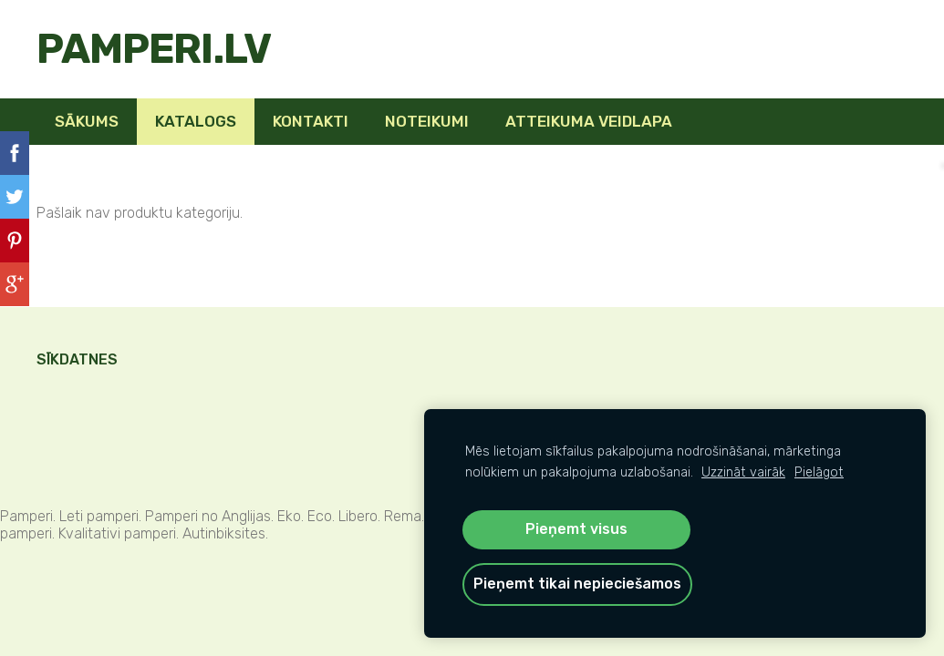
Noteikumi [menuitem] (427, 121)
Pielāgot (819, 472)
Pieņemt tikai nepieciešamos (577, 583)
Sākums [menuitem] (87, 121)
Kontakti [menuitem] (310, 121)
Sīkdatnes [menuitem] (77, 359)
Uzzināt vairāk (743, 472)
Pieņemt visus (576, 529)
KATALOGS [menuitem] (195, 121)
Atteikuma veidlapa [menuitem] (588, 121)
